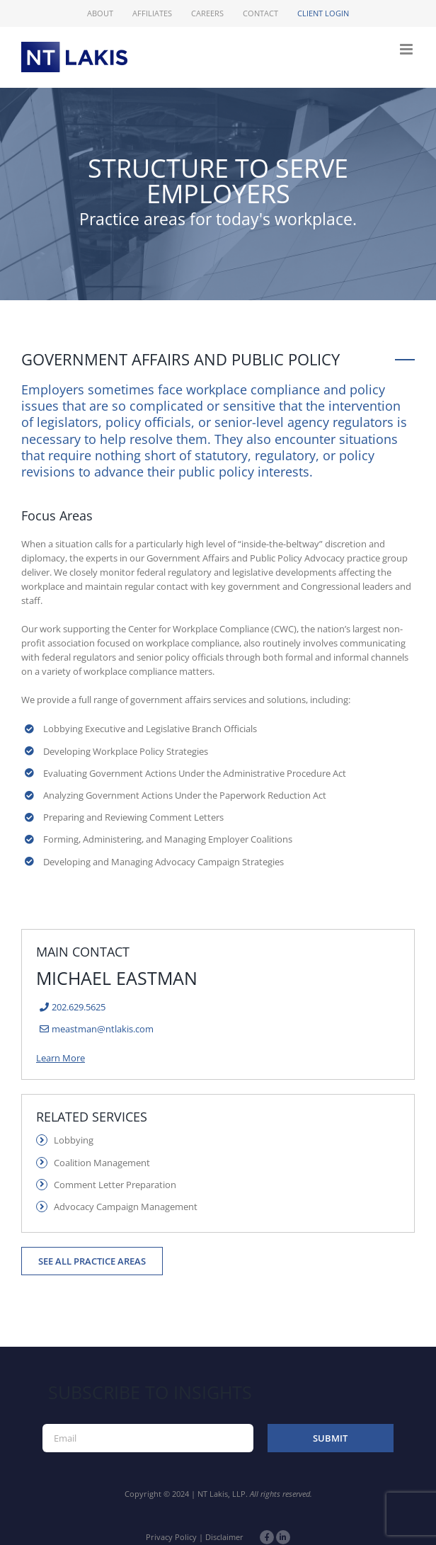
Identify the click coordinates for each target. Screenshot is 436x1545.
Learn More (60, 1057)
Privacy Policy (171, 1537)
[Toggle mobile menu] (407, 49)
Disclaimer (224, 1537)
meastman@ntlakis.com (103, 1028)
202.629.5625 (78, 1006)
